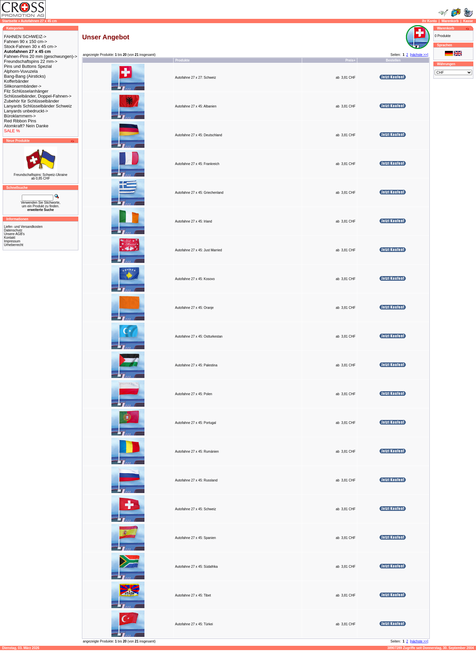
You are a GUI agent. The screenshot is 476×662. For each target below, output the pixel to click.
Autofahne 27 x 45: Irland (193, 221)
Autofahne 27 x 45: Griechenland (199, 192)
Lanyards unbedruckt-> (26, 110)
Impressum (12, 241)
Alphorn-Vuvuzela (21, 71)
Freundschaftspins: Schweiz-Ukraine (40, 175)
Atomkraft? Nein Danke (26, 125)
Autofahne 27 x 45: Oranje (194, 308)
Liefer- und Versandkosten (23, 226)
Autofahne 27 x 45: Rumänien (197, 451)
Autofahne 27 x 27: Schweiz (195, 77)
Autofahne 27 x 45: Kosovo (195, 279)
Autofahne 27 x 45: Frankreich (197, 164)
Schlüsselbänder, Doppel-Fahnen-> (37, 96)
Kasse (468, 21)
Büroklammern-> (20, 115)
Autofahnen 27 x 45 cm (39, 21)
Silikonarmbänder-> (22, 86)
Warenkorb (449, 21)
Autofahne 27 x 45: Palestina (196, 365)
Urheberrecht (13, 245)
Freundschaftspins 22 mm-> (30, 61)
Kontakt (9, 237)
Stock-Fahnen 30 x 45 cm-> (30, 46)
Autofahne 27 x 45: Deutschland (198, 135)
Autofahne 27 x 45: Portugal (195, 423)
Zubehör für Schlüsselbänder (31, 101)
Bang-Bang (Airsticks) (25, 76)
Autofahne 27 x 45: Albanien (196, 106)
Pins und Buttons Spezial (28, 66)
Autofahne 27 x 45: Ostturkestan (198, 336)
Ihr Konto (429, 21)
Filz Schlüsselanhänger (26, 91)
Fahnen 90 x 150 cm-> (25, 41)
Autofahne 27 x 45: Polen (193, 394)
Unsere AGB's (14, 234)
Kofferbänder (16, 81)
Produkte (182, 60)
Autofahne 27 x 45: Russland (196, 480)
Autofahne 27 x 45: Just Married (198, 250)
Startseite (10, 21)
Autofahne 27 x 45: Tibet (193, 595)
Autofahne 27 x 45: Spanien (195, 538)
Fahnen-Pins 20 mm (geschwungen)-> (40, 56)
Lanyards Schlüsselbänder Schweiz (38, 105)
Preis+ (350, 60)
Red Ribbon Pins (20, 120)
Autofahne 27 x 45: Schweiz (195, 509)
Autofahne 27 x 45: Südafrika (196, 566)
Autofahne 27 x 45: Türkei (194, 624)
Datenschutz (13, 230)
